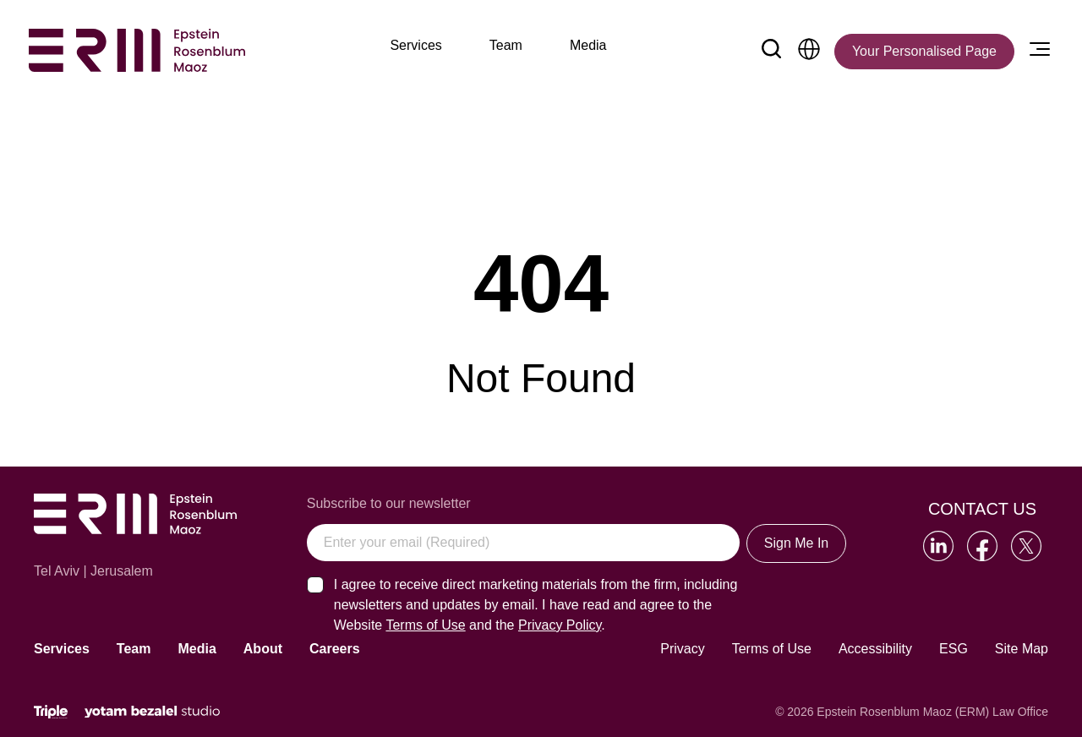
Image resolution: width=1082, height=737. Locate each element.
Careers (334, 648)
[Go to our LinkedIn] (938, 546)
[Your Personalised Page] (924, 51)
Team (134, 648)
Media (197, 648)
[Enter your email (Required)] (523, 542)
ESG (953, 648)
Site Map (1021, 648)
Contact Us (982, 509)
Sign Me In (796, 543)
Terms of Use (772, 648)
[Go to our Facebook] (982, 546)
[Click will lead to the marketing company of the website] (51, 712)
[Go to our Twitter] (1026, 546)
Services (62, 648)
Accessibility (875, 648)
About (262, 648)
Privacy (682, 648)
